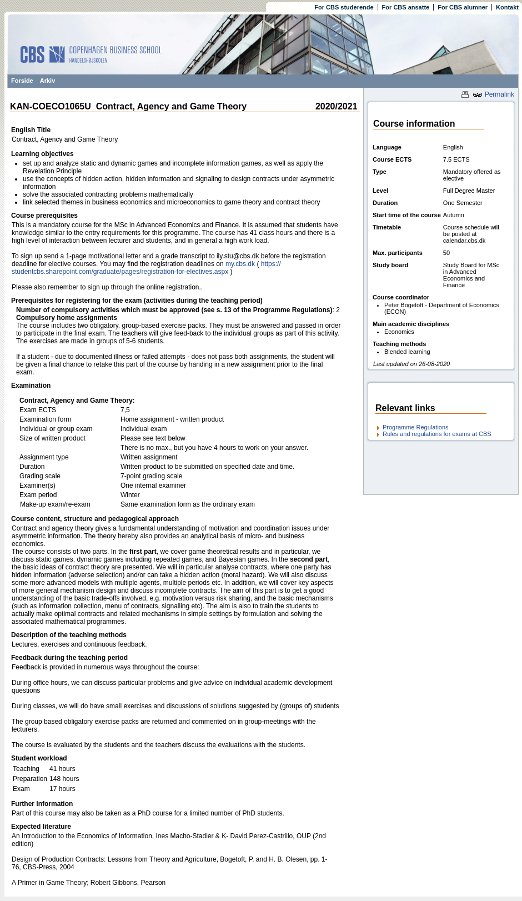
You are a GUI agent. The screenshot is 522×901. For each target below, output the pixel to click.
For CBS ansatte (406, 7)
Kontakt (507, 7)
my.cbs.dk (240, 264)
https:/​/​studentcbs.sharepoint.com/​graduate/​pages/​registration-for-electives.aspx (146, 268)
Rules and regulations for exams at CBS (437, 434)
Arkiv (48, 80)
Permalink (493, 94)
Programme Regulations (416, 427)
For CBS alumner (463, 7)
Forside (22, 80)
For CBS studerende (343, 7)
